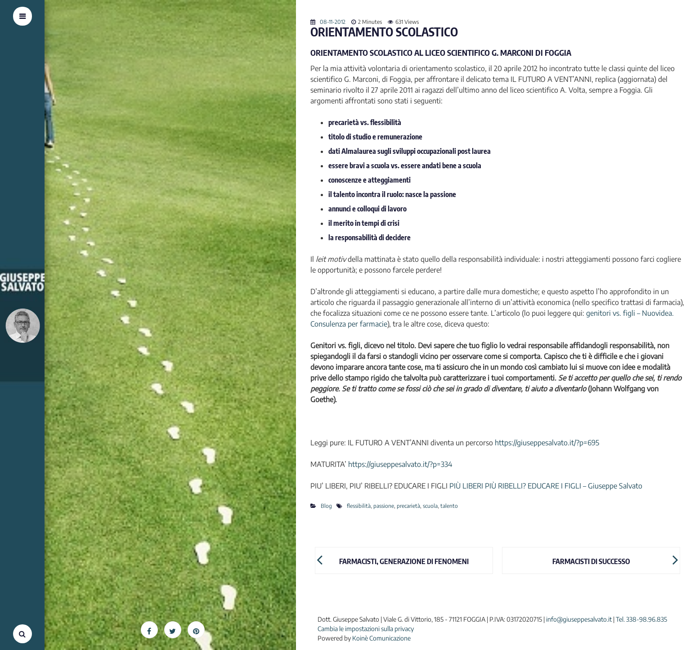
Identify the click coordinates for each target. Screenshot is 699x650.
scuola (430, 505)
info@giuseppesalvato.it (579, 619)
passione (383, 505)
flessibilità (359, 505)
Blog (326, 505)
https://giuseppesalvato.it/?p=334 (400, 464)
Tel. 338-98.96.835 (641, 619)
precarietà (408, 505)
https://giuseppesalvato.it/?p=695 (547, 442)
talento (449, 505)
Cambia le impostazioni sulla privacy (366, 628)
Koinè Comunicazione (381, 638)
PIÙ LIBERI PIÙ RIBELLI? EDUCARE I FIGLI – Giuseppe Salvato (545, 485)
